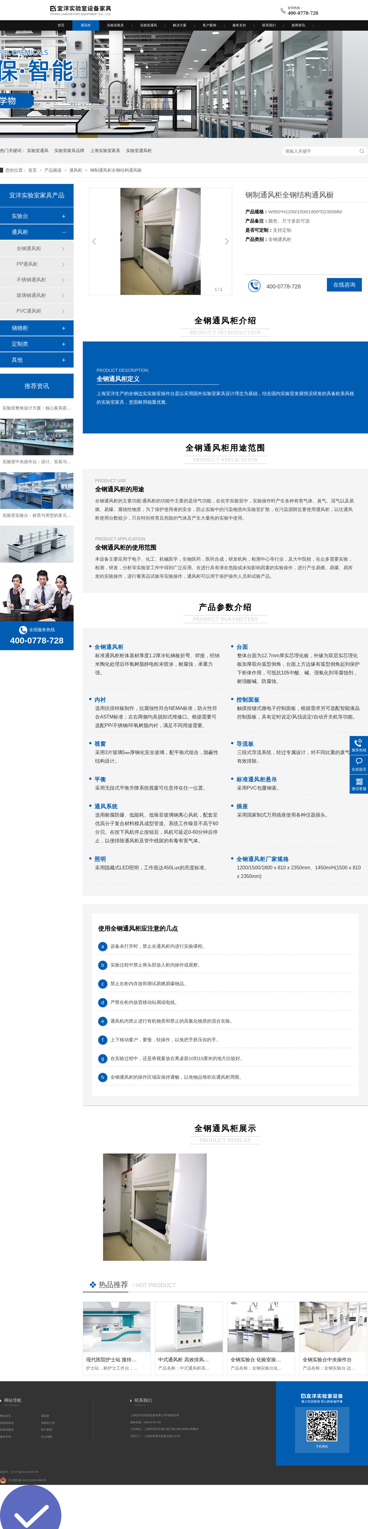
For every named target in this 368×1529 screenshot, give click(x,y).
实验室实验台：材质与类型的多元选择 (38, 516)
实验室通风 (148, 25)
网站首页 (5, 1415)
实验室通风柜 (139, 150)
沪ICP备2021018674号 (25, 1472)
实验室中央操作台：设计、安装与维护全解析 (45, 463)
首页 (61, 25)
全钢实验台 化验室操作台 (258, 1359)
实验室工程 (48, 1422)
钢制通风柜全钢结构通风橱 (116, 170)
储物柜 (20, 328)
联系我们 (269, 25)
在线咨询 (344, 285)
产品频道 (53, 170)
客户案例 (209, 25)
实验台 (20, 216)
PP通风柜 (27, 264)
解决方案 (179, 25)
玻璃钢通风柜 (31, 295)
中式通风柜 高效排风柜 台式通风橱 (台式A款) (207, 1359)
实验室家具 (115, 25)
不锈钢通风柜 (31, 279)
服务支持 (239, 25)
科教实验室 (7, 1429)
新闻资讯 (298, 25)
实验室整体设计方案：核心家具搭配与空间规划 (47, 409)
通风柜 (86, 25)
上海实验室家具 (105, 150)
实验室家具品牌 (69, 150)
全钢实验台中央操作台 (327, 1359)
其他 (17, 360)
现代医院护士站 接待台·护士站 (119, 1359)
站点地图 (46, 1436)
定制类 (20, 344)
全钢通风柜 (29, 248)
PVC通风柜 (29, 311)
